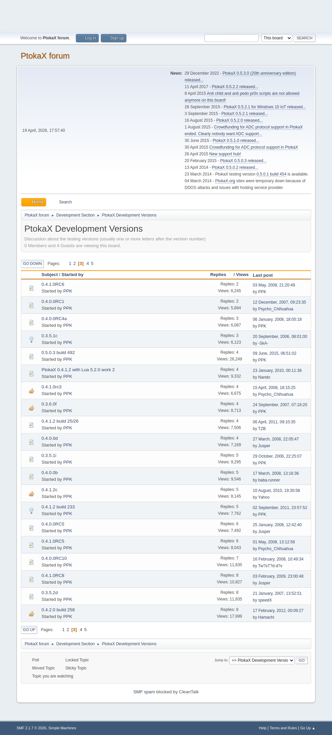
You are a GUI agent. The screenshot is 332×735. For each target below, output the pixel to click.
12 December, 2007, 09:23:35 (279, 302)
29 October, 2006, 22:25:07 (277, 456)
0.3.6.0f (48, 404)
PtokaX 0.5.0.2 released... (235, 167)
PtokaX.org (225, 181)
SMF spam (144, 691)
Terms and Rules (283, 728)
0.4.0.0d (49, 438)
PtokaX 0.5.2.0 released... (239, 120)
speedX (265, 600)
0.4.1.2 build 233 (58, 506)
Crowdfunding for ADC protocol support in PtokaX (253, 147)
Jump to (220, 660)
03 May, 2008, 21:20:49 (274, 285)
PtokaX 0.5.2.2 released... (235, 86)
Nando (264, 377)
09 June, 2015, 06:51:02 (274, 353)
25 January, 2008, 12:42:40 (277, 525)
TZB (262, 428)
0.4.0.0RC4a (54, 318)
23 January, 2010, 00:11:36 (277, 370)
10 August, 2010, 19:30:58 (276, 490)
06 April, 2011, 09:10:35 (274, 422)
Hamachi (266, 617)
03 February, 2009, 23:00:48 (278, 576)
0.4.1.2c (49, 489)
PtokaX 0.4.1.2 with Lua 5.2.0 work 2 (78, 369)
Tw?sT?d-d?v (270, 566)
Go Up (29, 630)
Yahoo (264, 497)
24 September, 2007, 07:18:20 (280, 404)
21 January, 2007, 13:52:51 (277, 593)
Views (242, 274)
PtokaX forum (45, 55)
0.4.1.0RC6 (52, 284)
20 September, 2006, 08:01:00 (280, 336)
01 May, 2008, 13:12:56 (274, 542)
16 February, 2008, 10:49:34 (278, 559)
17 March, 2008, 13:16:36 (276, 473)
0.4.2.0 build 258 (58, 609)
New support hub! (225, 154)
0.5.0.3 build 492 (58, 352)
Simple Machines (62, 728)
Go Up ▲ (307, 728)
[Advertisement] (166, 15)
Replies (221, 274)
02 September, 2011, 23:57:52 (280, 507)
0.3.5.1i (48, 455)
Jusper (264, 445)
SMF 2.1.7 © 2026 (31, 728)
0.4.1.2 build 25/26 (60, 421)
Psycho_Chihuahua (275, 309)
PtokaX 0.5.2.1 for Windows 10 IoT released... (265, 107)
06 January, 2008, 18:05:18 (277, 319)
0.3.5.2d (49, 592)
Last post (263, 275)
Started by (73, 274)
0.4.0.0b (49, 472)
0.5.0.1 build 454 (271, 174)
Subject (49, 274)
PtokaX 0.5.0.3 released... (243, 160)
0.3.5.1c (49, 335)
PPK (67, 291)
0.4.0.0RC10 (54, 558)
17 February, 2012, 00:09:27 (278, 610)
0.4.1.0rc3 (51, 386)
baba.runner (269, 480)
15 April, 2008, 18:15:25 (274, 387)
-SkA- (263, 343)
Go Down (32, 264)
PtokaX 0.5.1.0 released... (236, 140)
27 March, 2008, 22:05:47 (276, 439)
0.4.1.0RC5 (52, 541)
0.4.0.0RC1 (52, 301)
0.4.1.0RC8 (52, 575)
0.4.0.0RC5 (52, 524)
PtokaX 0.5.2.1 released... (244, 113)
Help (262, 728)
